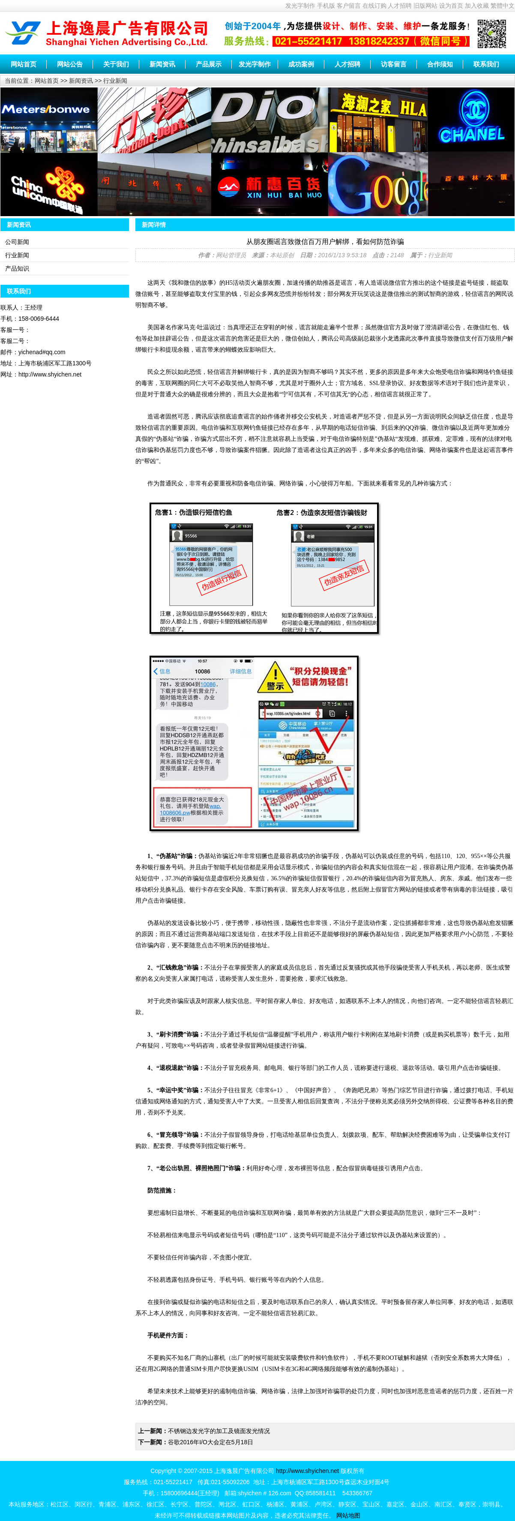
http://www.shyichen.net (307, 1470)
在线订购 (374, 5)
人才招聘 (400, 5)
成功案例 (301, 64)
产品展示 (209, 64)
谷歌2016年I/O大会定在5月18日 (210, 1442)
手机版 (326, 5)
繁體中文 (503, 5)
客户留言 (349, 5)
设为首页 (451, 5)
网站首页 (23, 64)
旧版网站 (425, 5)
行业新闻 (115, 80)
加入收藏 (477, 5)
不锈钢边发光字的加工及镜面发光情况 (219, 1431)
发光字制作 (300, 5)
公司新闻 (17, 241)
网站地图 (348, 1515)
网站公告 (70, 64)
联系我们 (486, 64)
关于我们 (116, 64)
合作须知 (440, 64)
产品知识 (17, 268)
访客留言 (394, 64)
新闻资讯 (162, 64)
